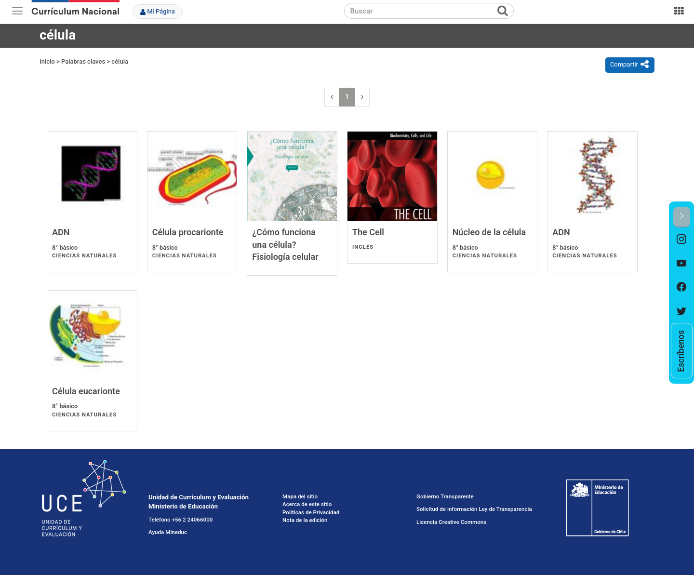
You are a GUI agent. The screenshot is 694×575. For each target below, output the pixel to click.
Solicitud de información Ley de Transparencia (474, 509)
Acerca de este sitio (307, 504)
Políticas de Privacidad (310, 512)
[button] (681, 217)
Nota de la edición (304, 520)
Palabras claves (83, 61)
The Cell (368, 232)
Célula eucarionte (86, 391)
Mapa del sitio (300, 496)
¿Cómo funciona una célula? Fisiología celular (285, 244)
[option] (682, 239)
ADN (60, 232)
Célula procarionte (188, 232)
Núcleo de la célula (489, 232)
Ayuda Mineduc (167, 532)
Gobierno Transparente (445, 496)
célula (119, 61)
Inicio (47, 61)
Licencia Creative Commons (451, 522)
